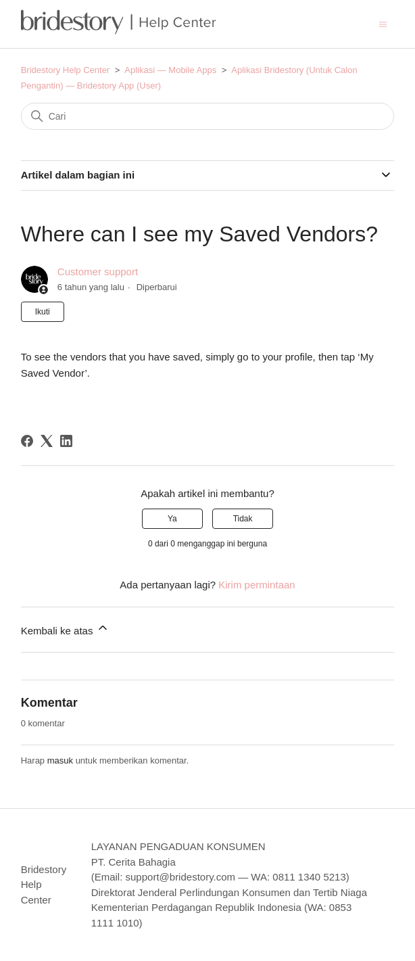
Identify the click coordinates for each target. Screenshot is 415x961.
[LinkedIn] (66, 441)
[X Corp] (47, 441)
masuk (60, 760)
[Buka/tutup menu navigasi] (383, 23)
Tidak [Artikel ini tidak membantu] (243, 518)
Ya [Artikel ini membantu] (172, 518)
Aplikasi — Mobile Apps (170, 70)
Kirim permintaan (256, 584)
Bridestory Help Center (65, 70)
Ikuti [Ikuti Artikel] (42, 312)
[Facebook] (27, 441)
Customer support (97, 271)
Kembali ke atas (65, 628)
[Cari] (208, 116)
